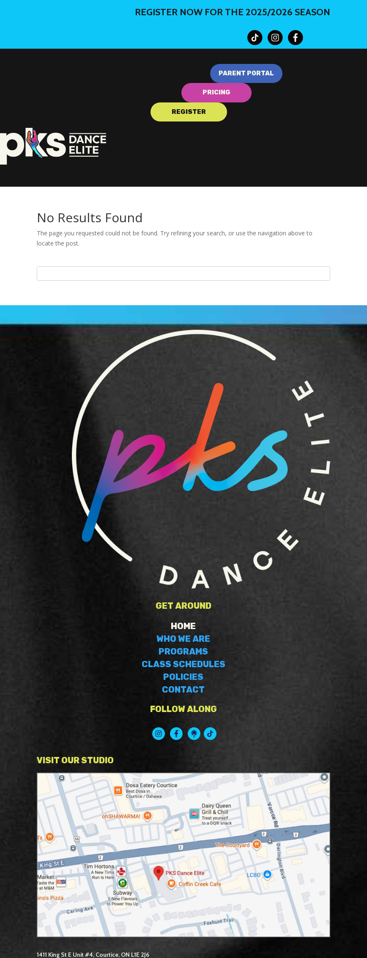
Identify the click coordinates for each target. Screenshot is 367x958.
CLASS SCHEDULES (183, 664)
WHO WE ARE (183, 639)
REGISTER (189, 112)
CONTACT (183, 690)
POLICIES (183, 677)
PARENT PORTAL (246, 73)
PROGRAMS (183, 651)
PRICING (216, 92)
